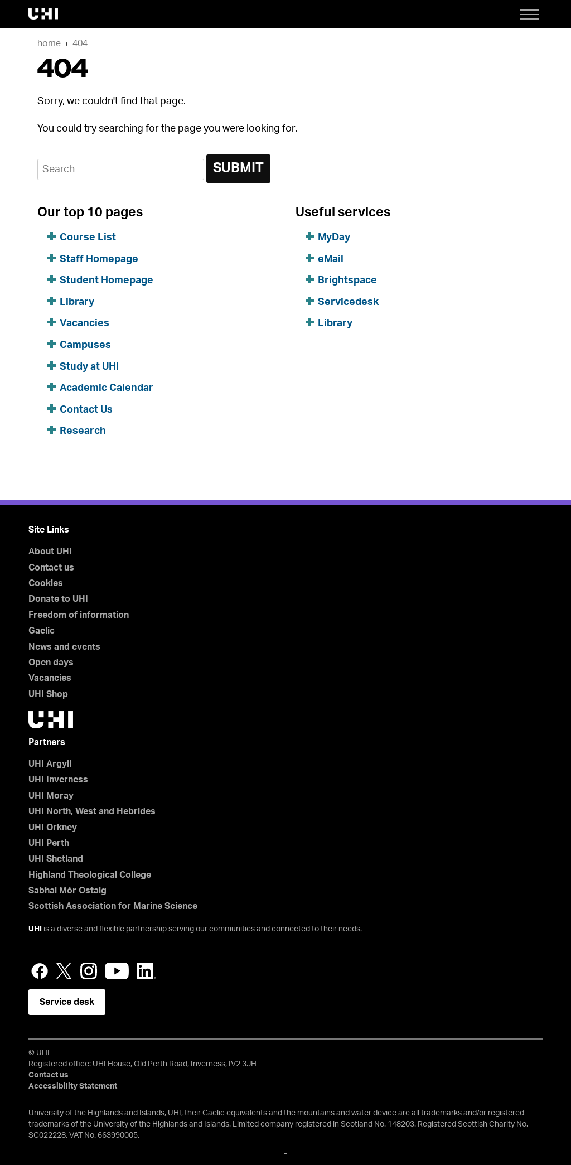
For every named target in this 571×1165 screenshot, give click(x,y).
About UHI (50, 551)
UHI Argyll (49, 764)
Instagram (88, 971)
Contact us (51, 567)
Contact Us (86, 410)
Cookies (45, 583)
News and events (64, 646)
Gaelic (41, 630)
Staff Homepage (99, 259)
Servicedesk (348, 302)
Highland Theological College (89, 875)
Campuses (85, 345)
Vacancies (84, 323)
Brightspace (347, 280)
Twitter (64, 971)
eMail (330, 259)
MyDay (334, 238)
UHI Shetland (55, 858)
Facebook (39, 971)
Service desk (67, 1002)
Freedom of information (78, 615)
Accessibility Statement (72, 1086)
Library (77, 302)
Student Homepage (106, 280)
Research (83, 431)
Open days (51, 662)
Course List (88, 238)
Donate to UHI (58, 598)
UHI (35, 929)
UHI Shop (48, 694)
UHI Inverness (58, 779)
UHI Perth (48, 843)
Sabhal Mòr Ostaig (67, 890)
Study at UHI (89, 367)
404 (80, 43)
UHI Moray (51, 795)
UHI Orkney (52, 827)
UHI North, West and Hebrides (92, 811)
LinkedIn (146, 971)
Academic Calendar (106, 388)
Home (49, 43)
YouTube (117, 971)
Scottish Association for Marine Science (112, 906)
